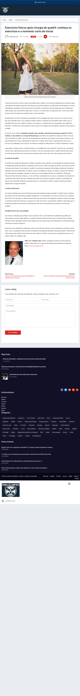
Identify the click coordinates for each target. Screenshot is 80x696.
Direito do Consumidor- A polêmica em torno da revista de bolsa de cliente (24, 359)
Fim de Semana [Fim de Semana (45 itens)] (65, 425)
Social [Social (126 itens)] (71, 432)
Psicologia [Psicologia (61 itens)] (5, 432)
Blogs (3, 410)
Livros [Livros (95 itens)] (23, 428)
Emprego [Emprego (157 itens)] (39, 425)
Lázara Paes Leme (11, 36)
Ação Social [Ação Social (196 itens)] (41, 418)
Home (4, 20)
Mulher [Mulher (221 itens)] (54, 428)
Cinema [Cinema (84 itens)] (20, 421)
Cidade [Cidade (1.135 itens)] (13, 421)
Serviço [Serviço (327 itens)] (65, 432)
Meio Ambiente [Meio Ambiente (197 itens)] (31, 428)
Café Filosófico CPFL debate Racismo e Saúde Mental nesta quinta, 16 (21, 461)
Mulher (3, 399)
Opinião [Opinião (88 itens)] (74, 428)
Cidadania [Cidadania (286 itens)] (5, 421)
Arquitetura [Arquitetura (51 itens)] (21, 418)
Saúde (10, 20)
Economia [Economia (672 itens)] (23, 425)
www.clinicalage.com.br (36, 246)
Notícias (4, 397)
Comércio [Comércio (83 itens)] (71, 421)
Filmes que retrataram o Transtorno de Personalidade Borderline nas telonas (23, 366)
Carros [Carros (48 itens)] (68, 418)
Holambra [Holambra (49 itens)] (15, 428)
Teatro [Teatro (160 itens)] (4, 436)
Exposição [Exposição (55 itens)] (55, 425)
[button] (21, 9)
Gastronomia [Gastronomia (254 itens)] (6, 428)
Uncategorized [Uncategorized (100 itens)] (36, 436)
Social (3, 404)
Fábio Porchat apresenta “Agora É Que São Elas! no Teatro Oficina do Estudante (24, 468)
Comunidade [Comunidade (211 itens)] (62, 421)
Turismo (3, 402)
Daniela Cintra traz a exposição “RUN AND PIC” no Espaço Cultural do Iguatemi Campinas (27, 447)
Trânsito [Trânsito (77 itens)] (20, 436)
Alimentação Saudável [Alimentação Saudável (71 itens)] (9, 418)
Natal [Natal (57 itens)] (60, 428)
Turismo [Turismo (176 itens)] (27, 436)
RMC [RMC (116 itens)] (41, 432)
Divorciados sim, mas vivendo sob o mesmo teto (23, 374)
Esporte (3, 408)
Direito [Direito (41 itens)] (16, 425)
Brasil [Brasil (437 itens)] (48, 418)
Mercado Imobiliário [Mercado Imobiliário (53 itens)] (44, 428)
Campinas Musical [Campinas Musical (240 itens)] (58, 418)
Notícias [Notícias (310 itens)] (67, 428)
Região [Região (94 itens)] (13, 432)
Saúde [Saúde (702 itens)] (47, 432)
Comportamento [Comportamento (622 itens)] (43, 421)
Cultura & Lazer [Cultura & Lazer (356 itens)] (7, 425)
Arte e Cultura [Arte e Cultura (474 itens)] (31, 418)
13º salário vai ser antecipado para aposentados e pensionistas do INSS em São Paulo (26, 454)
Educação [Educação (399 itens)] (31, 425)
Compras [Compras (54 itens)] (53, 421)
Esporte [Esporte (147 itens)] (47, 425)
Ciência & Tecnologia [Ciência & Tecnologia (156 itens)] (30, 421)
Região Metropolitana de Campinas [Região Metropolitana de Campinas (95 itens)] (28, 432)
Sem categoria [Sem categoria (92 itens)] (56, 432)
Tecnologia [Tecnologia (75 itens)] (12, 436)
